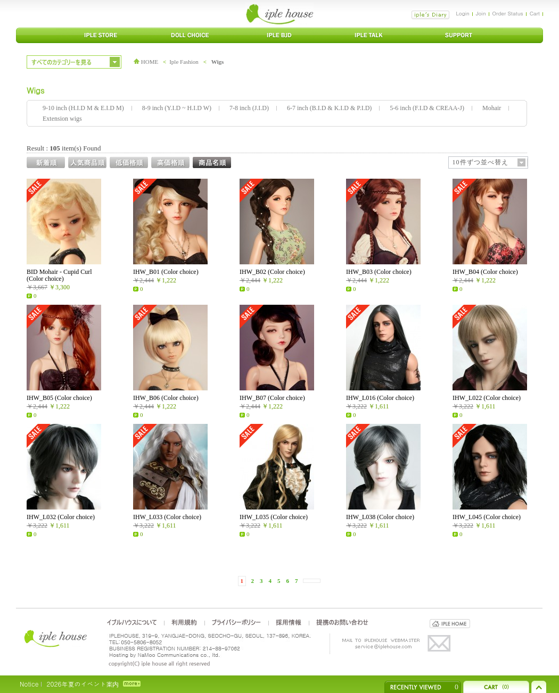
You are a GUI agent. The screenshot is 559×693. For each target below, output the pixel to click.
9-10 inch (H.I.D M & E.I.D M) (83, 108)
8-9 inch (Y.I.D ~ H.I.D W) (176, 108)
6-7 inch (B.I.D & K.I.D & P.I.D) (329, 108)
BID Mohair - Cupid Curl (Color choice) (59, 275)
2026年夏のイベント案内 (82, 683)
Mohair (491, 108)
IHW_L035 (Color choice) (274, 517)
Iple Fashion (184, 62)
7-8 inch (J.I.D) (249, 108)
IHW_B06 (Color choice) (166, 398)
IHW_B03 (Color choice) (379, 271)
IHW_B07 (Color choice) (272, 398)
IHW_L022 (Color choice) (487, 398)
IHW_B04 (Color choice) (485, 271)
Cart (535, 13)
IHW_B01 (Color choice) (166, 271)
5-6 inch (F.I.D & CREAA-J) (427, 108)
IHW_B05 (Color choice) (59, 398)
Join (481, 13)
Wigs (217, 62)
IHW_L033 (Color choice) (167, 517)
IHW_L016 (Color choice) (380, 398)
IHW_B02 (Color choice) (272, 271)
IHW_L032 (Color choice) (61, 517)
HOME (146, 62)
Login (462, 13)
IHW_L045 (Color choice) (487, 517)
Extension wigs (62, 118)
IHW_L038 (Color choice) (380, 517)
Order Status (507, 13)
